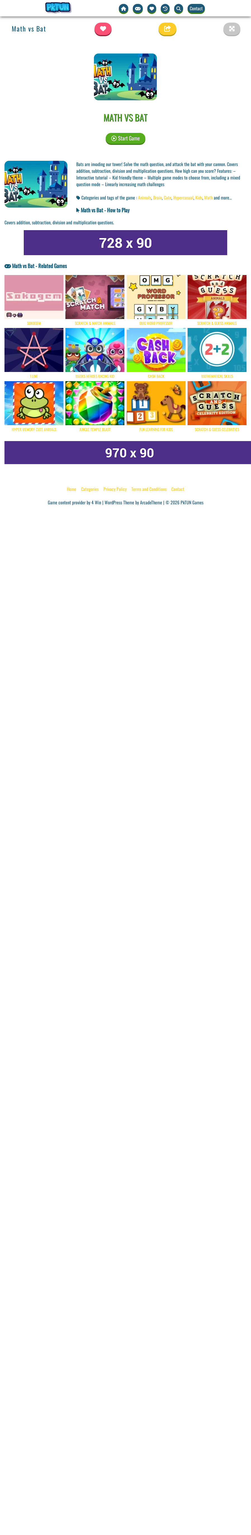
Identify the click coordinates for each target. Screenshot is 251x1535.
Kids (198, 197)
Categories (90, 489)
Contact (196, 8)
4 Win (96, 502)
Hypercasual (183, 197)
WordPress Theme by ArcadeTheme (133, 502)
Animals (144, 197)
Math (208, 197)
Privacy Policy (115, 489)
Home (71, 489)
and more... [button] (223, 197)
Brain (157, 197)
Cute (167, 197)
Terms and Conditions (149, 489)
